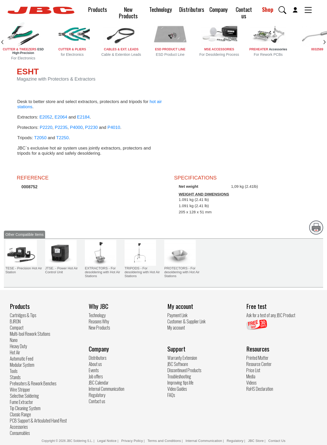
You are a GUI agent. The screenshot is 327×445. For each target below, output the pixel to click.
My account (176, 327)
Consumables (20, 433)
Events (94, 370)
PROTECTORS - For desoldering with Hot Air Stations (182, 272)
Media (250, 376)
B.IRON (15, 321)
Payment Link (177, 315)
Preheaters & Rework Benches (33, 383)
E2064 (61, 117)
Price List (253, 370)
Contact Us (276, 441)
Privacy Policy (132, 441)
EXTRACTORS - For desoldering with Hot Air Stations (102, 272)
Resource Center (259, 364)
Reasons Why (99, 321)
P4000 (76, 127)
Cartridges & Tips (23, 315)
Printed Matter (257, 357)
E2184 (83, 117)
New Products (128, 12)
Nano (14, 340)
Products (97, 9)
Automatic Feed (21, 358)
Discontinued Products (184, 370)
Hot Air (15, 352)
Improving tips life (180, 382)
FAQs (171, 395)
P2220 (46, 127)
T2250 (62, 137)
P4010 (114, 127)
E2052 (45, 117)
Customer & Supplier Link (186, 321)
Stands (15, 377)
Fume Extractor (21, 402)
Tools (13, 371)
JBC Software (177, 364)
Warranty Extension (182, 357)
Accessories (19, 426)
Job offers (96, 376)
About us (95, 364)
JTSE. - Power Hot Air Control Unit (61, 270)
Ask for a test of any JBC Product (270, 315)
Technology (160, 9)
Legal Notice (107, 441)
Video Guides (177, 388)
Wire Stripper (20, 389)
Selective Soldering (24, 395)
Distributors (191, 9)
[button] (282, 10)
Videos (251, 382)
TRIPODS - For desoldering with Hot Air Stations (142, 272)
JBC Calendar (99, 382)
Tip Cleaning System (25, 408)
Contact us (244, 12)
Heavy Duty (18, 346)
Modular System (22, 364)
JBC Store (256, 441)
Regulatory (97, 395)
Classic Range (20, 414)
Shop (267, 9)
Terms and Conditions (164, 441)
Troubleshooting (179, 376)
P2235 (61, 127)
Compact (16, 327)
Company (218, 9)
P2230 (91, 127)
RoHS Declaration (259, 388)
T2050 (40, 137)
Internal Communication (106, 388)
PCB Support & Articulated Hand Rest (38, 420)
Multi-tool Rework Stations (30, 333)
